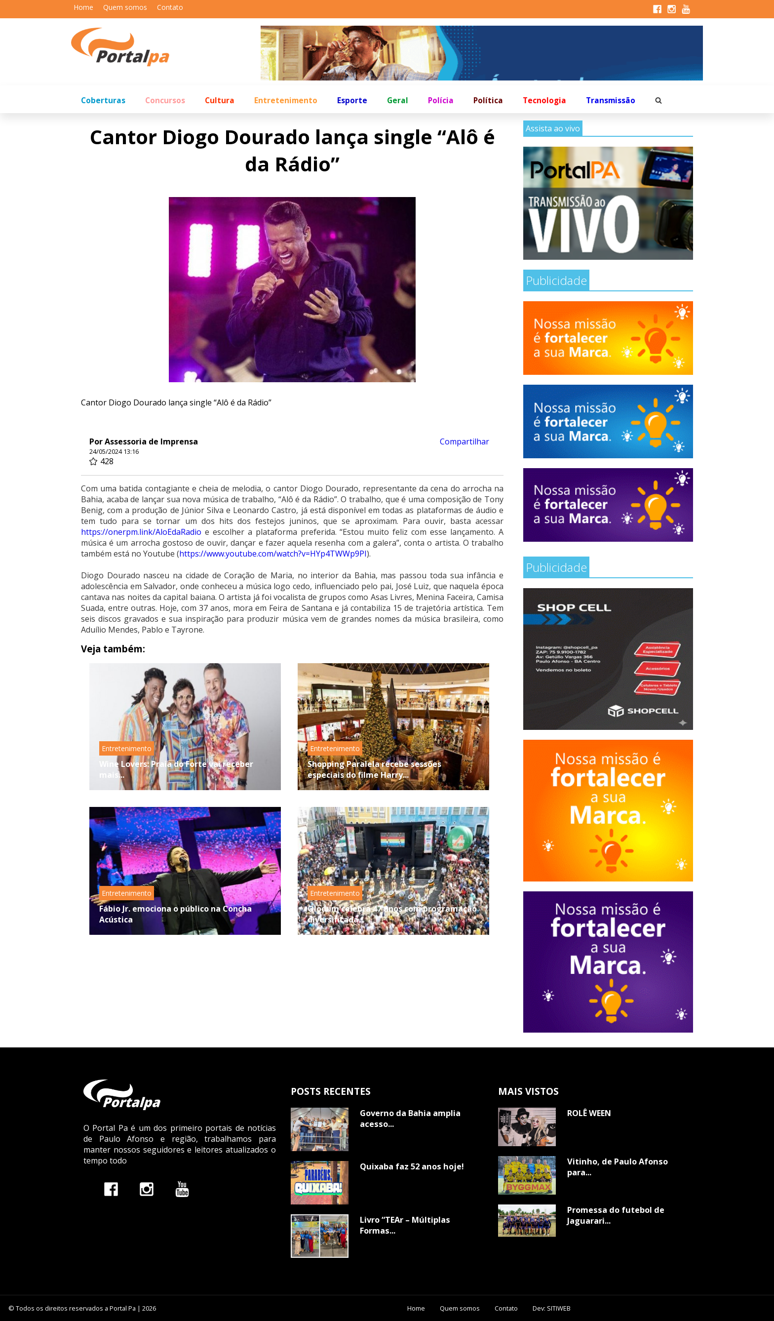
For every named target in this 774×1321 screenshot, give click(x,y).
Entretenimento (285, 100)
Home (83, 7)
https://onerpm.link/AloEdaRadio (141, 531)
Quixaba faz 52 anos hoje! (412, 1166)
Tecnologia (544, 100)
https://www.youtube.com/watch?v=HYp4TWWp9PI (273, 553)
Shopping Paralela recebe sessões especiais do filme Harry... (374, 769)
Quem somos (125, 7)
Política (488, 100)
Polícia (441, 100)
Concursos (165, 100)
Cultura (219, 100)
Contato (170, 7)
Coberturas (103, 100)
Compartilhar (464, 441)
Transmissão (610, 100)
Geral (397, 100)
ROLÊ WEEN (589, 1113)
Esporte (352, 100)
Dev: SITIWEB (552, 1308)
